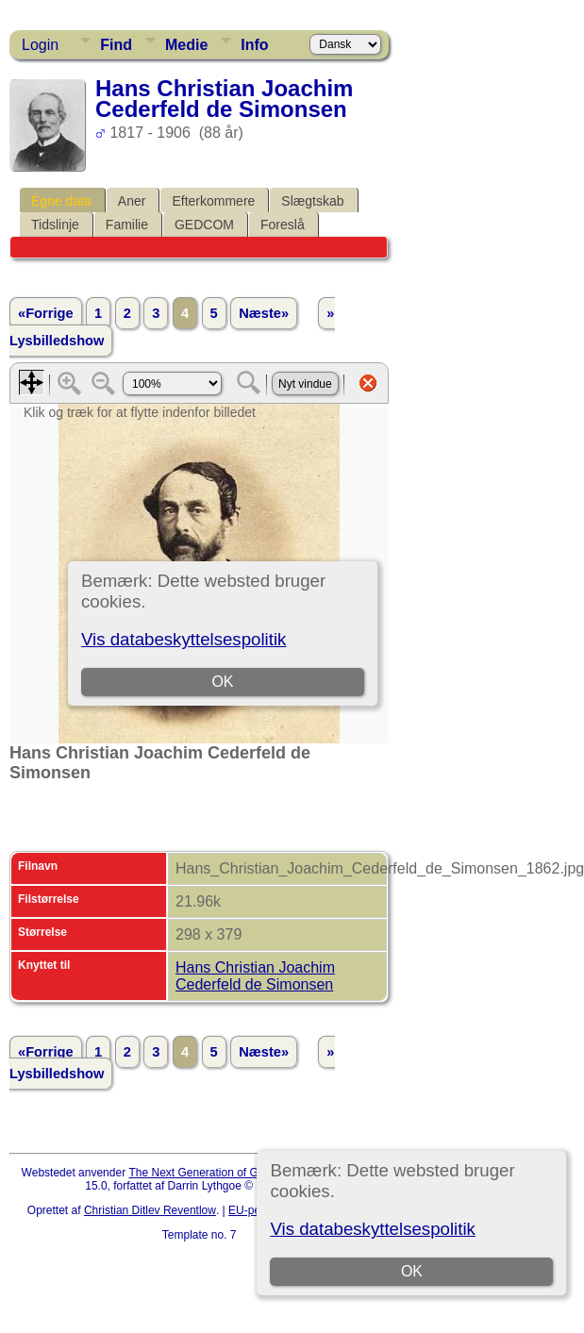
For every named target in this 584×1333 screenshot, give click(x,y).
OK (412, 1271)
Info (254, 45)
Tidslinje (55, 224)
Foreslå (282, 224)
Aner (132, 200)
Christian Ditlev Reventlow (150, 1210)
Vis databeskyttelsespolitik (372, 1229)
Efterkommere (213, 200)
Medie (186, 45)
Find (116, 45)
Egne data (61, 200)
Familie (127, 224)
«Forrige (46, 313)
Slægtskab (312, 200)
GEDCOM (204, 224)
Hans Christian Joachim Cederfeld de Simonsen (255, 975)
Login (40, 45)
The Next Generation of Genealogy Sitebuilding (247, 1172)
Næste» (264, 313)
